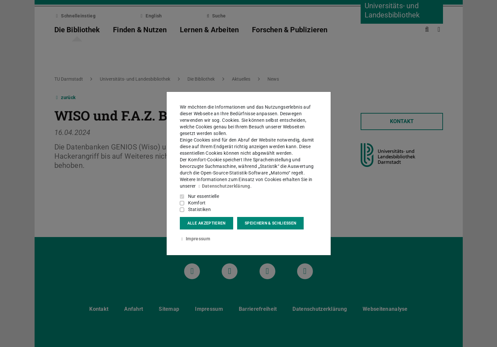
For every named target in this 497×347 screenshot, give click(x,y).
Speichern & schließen (270, 223)
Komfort (197, 202)
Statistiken (199, 209)
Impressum (195, 238)
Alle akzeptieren (206, 223)
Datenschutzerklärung (223, 186)
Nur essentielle (203, 196)
